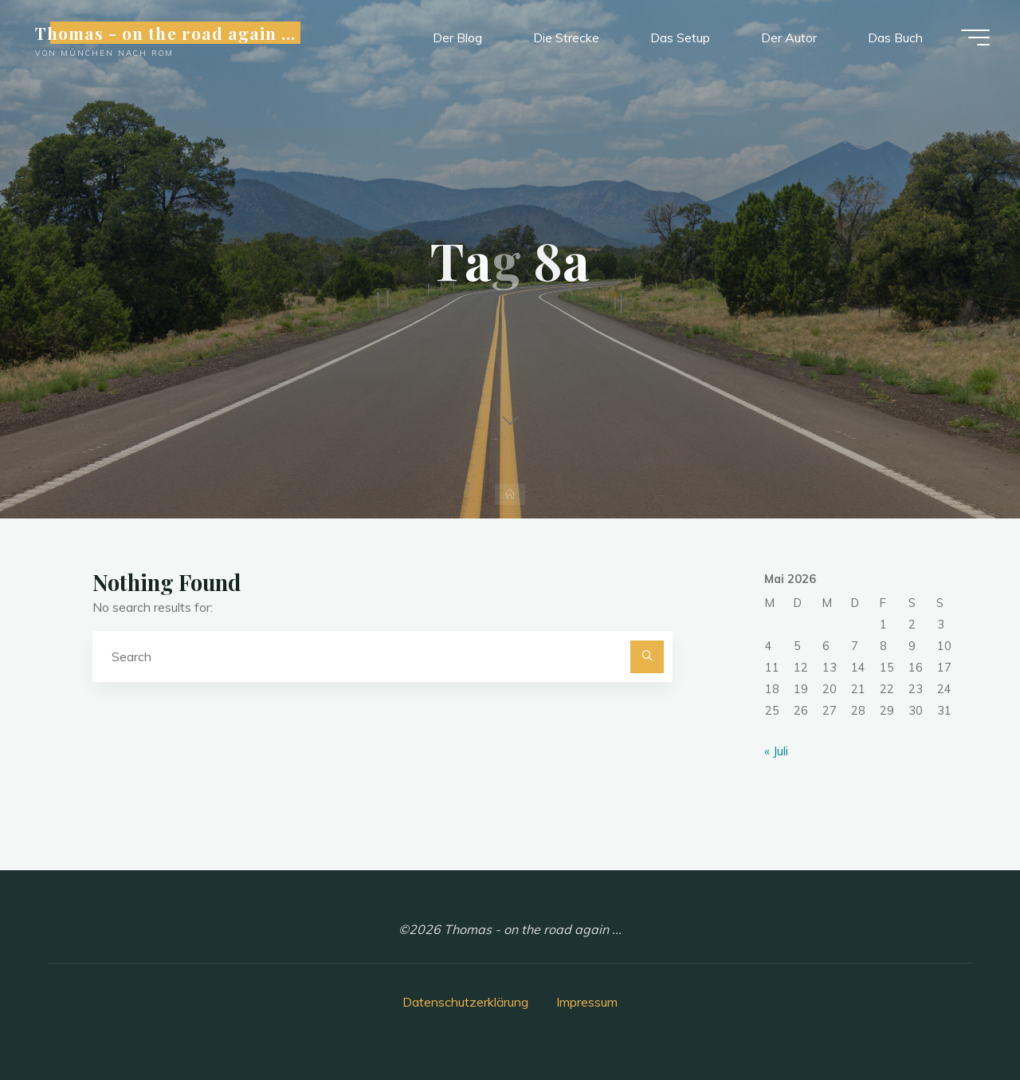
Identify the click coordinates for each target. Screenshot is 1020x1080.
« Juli (776, 751)
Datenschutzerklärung (465, 1002)
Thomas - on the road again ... (167, 33)
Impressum (587, 1002)
